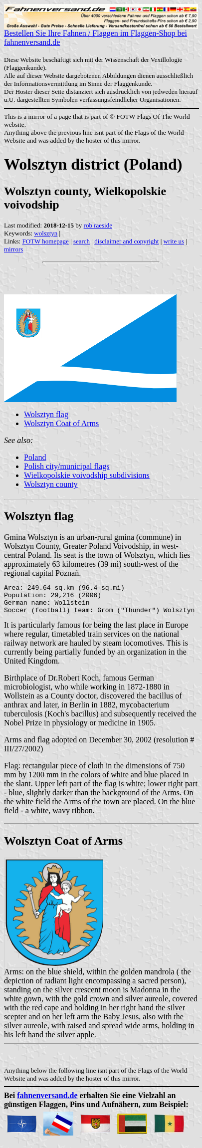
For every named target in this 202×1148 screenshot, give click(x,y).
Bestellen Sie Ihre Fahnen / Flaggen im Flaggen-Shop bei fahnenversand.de (101, 34)
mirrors (13, 249)
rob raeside (98, 225)
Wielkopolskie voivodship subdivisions (87, 475)
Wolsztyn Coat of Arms (61, 423)
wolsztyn (45, 233)
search (81, 241)
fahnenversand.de (47, 1101)
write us (174, 241)
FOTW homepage (45, 241)
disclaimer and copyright (126, 241)
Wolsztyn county (51, 484)
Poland (35, 457)
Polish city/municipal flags (67, 466)
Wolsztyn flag (46, 414)
